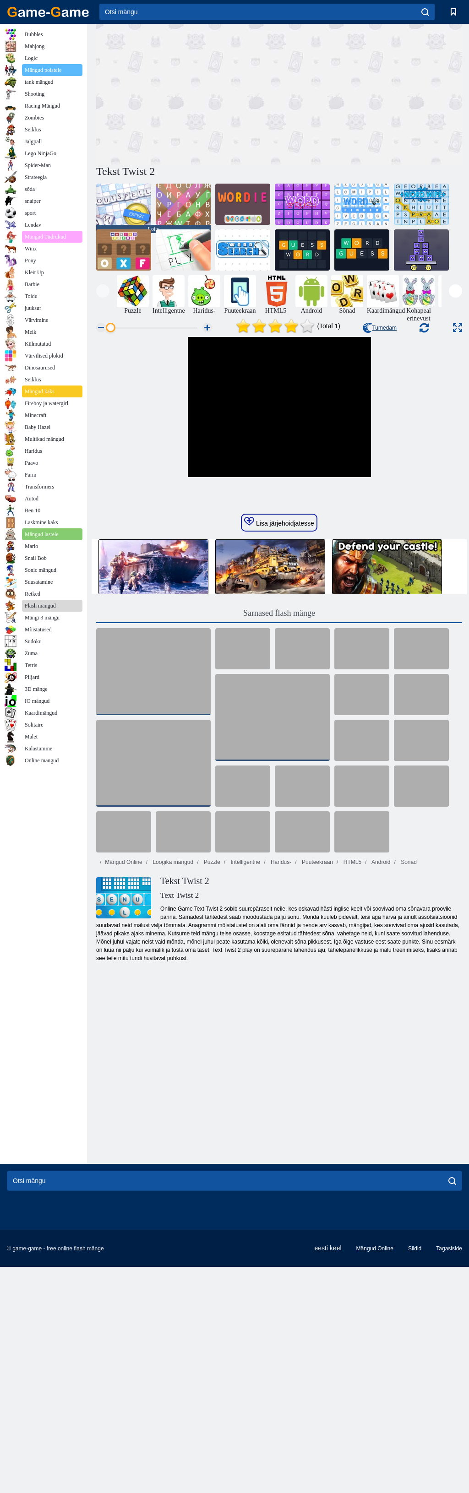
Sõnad (408, 1002)
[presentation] (102, 291)
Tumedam (380, 328)
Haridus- (280, 1002)
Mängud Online (123, 1002)
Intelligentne (244, 1002)
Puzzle (211, 1002)
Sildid (414, 1388)
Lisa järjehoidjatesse (279, 662)
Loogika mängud (172, 1002)
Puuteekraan (316, 1002)
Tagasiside (449, 1388)
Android (380, 1002)
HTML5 (351, 1002)
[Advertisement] (188, 93)
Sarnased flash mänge (279, 752)
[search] (425, 12)
